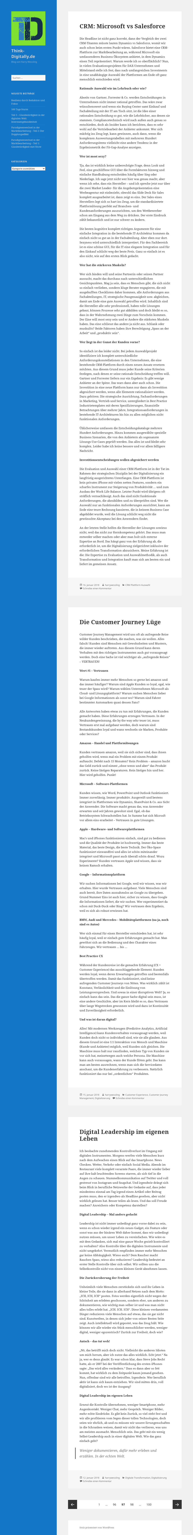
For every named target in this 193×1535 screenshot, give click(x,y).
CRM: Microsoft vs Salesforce (122, 26)
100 (149, 1503)
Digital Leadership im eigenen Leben (124, 1135)
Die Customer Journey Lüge (120, 622)
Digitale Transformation (137, 1477)
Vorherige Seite (72, 1504)
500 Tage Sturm (19, 109)
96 (116, 1503)
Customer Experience (136, 1094)
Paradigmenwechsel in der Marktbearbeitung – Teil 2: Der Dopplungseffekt (27, 131)
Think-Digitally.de (23, 53)
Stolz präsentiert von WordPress (97, 1527)
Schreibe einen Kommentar (97, 588)
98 (133, 1503)
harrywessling (112, 585)
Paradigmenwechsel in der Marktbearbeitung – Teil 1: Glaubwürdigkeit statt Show (26, 143)
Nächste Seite (177, 1504)
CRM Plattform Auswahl (137, 585)
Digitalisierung (102, 1098)
